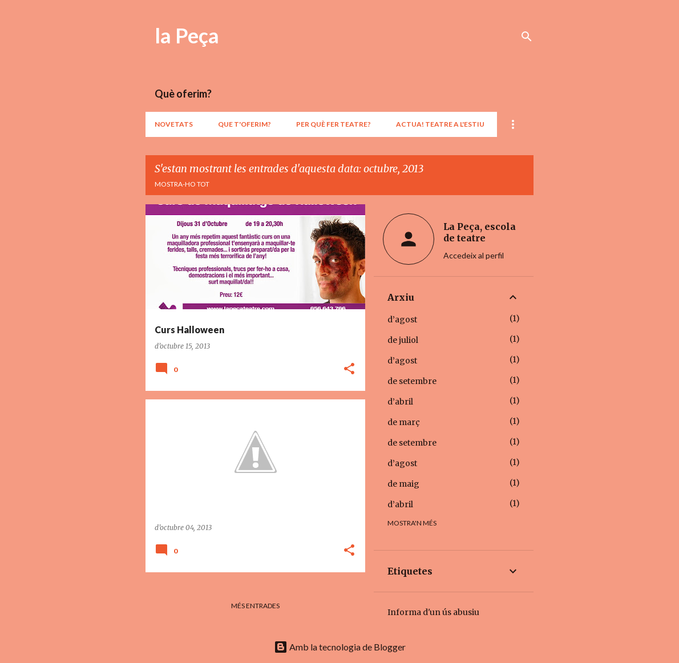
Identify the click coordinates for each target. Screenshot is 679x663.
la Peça (187, 35)
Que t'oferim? (244, 124)
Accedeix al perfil (473, 255)
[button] (349, 369)
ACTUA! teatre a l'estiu (440, 124)
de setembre (411, 381)
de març (403, 422)
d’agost (402, 319)
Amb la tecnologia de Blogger (340, 646)
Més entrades (255, 605)
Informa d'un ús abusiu (433, 612)
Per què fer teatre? (333, 124)
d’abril (400, 402)
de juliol (402, 340)
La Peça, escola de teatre (479, 232)
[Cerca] (527, 36)
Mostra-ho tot (182, 184)
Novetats (174, 124)
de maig (403, 484)
